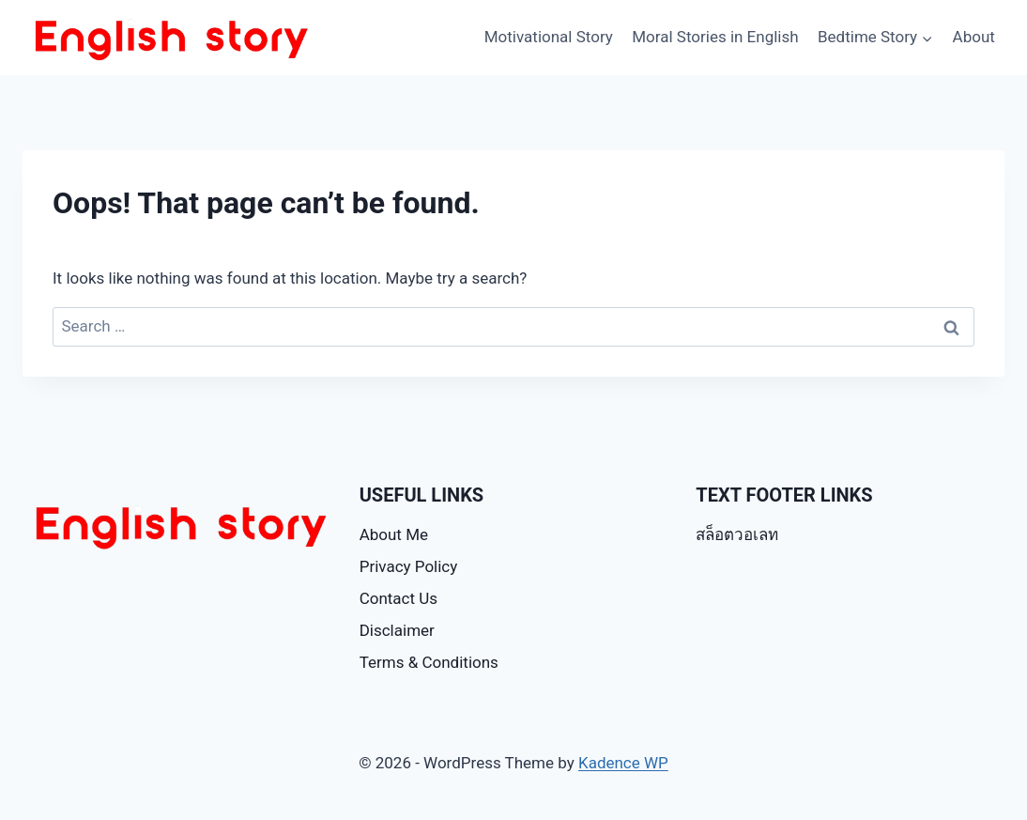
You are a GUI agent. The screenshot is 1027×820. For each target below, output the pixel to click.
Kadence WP (623, 762)
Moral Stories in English (715, 36)
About (974, 36)
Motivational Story (548, 36)
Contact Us (398, 598)
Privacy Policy (409, 566)
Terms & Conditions (429, 662)
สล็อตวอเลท (737, 534)
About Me (394, 534)
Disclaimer (397, 630)
